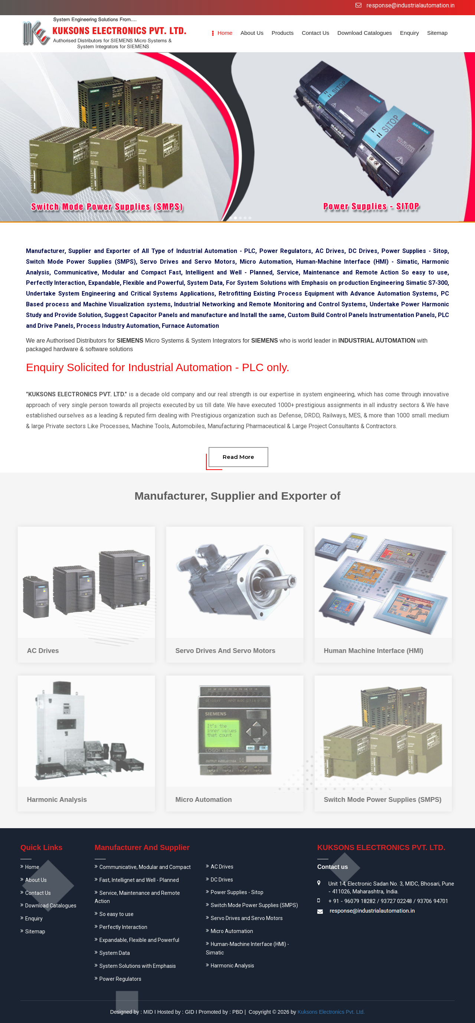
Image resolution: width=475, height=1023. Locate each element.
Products (283, 33)
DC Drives (222, 880)
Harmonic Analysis (53, 799)
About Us (36, 880)
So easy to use (116, 914)
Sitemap (437, 33)
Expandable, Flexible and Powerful (139, 940)
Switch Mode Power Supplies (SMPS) (379, 799)
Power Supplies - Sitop (237, 892)
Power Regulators (120, 979)
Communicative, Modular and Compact (145, 867)
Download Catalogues (364, 33)
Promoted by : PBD (221, 1012)
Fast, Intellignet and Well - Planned (139, 880)
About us (251, 33)
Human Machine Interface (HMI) (369, 650)
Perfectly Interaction (123, 927)
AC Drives (39, 650)
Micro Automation (199, 799)
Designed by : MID (131, 1012)
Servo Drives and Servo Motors (247, 918)
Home (224, 33)
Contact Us (315, 33)
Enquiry (409, 33)
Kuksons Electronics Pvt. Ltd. (331, 1012)
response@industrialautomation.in (411, 5)
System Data (114, 953)
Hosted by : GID (175, 1012)
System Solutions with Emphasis (137, 966)
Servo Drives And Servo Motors (221, 650)
